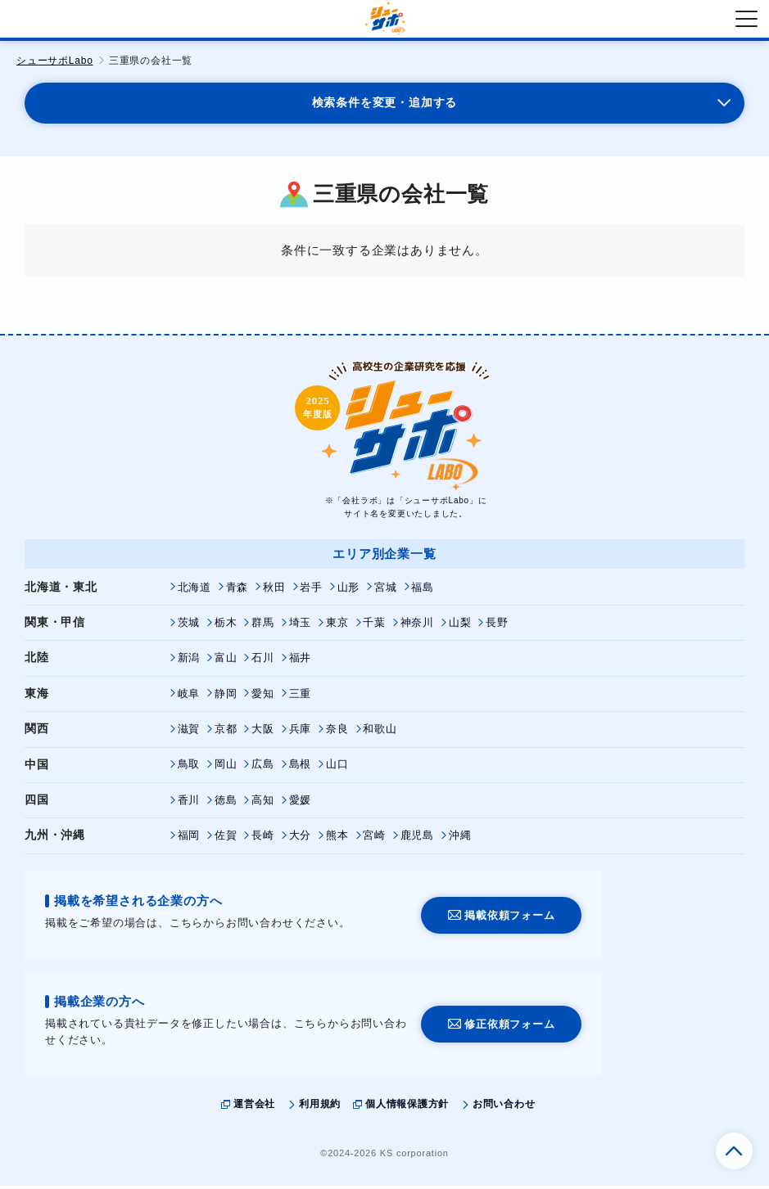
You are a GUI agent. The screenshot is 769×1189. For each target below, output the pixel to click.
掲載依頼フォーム (509, 918)
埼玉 (300, 626)
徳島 (226, 804)
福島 (423, 591)
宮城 (386, 591)
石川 (262, 662)
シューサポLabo (54, 60)
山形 (348, 591)
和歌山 (380, 733)
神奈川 (417, 626)
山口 (337, 768)
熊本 (337, 840)
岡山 (226, 768)
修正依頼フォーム (509, 1028)
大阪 (262, 733)
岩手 (312, 591)
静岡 (226, 697)
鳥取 (189, 768)
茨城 (189, 626)
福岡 (189, 840)
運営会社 (254, 1108)
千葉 (375, 626)
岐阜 (189, 697)
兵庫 (300, 733)
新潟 (189, 662)
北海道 (194, 591)
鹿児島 (417, 840)
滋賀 (189, 733)
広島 (262, 768)
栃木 (226, 626)
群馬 (262, 626)
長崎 (262, 840)
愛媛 (300, 804)
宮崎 (375, 840)
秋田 (274, 591)
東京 (337, 626)
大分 (300, 840)
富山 (226, 662)
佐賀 (226, 840)
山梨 (460, 626)
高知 (262, 804)
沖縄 (460, 840)
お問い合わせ (504, 1108)
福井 (300, 662)
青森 (237, 591)
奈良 (337, 733)
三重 (300, 697)
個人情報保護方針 (407, 1108)
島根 (300, 768)
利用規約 (320, 1108)
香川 (189, 804)
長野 (497, 626)
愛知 (262, 697)
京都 (226, 733)
